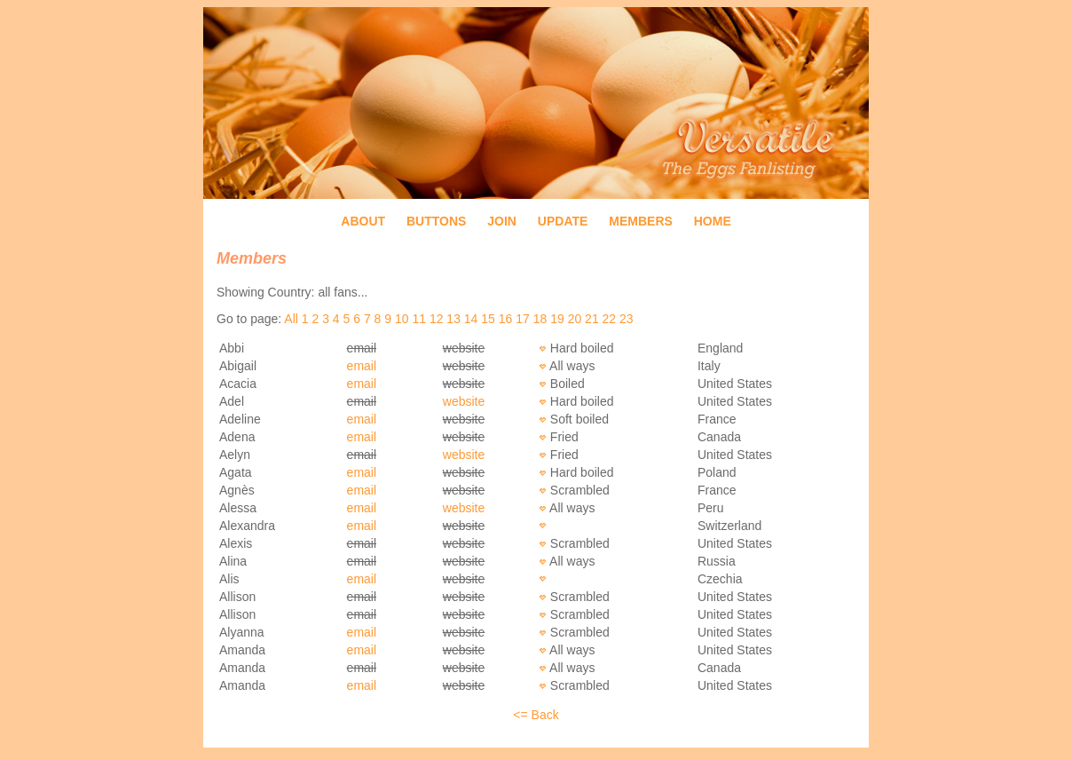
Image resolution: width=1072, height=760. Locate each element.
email (361, 366)
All (291, 319)
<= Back (535, 715)
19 (557, 319)
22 (610, 319)
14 (471, 319)
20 (575, 319)
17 (523, 319)
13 (453, 319)
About (363, 221)
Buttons (436, 221)
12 (437, 319)
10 (402, 319)
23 (626, 319)
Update (563, 221)
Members (641, 221)
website (464, 401)
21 (592, 319)
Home (712, 221)
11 (419, 319)
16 (506, 319)
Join (501, 221)
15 (488, 319)
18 (540, 319)
